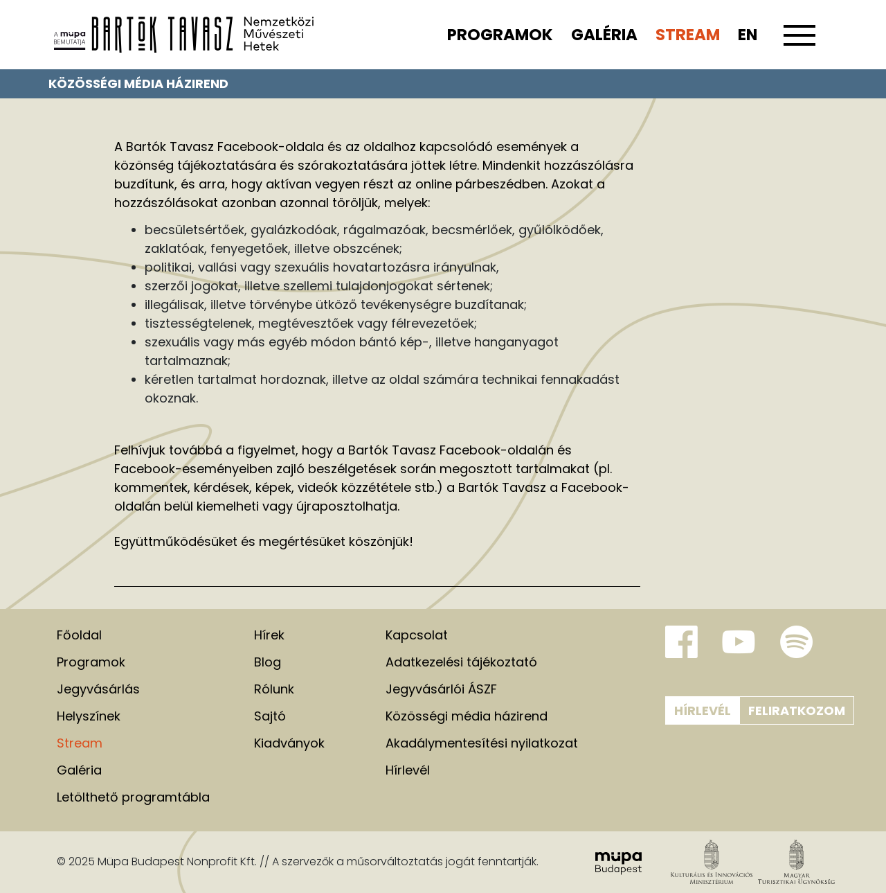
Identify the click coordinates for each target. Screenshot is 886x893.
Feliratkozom (796, 710)
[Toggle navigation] (799, 43)
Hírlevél (702, 710)
